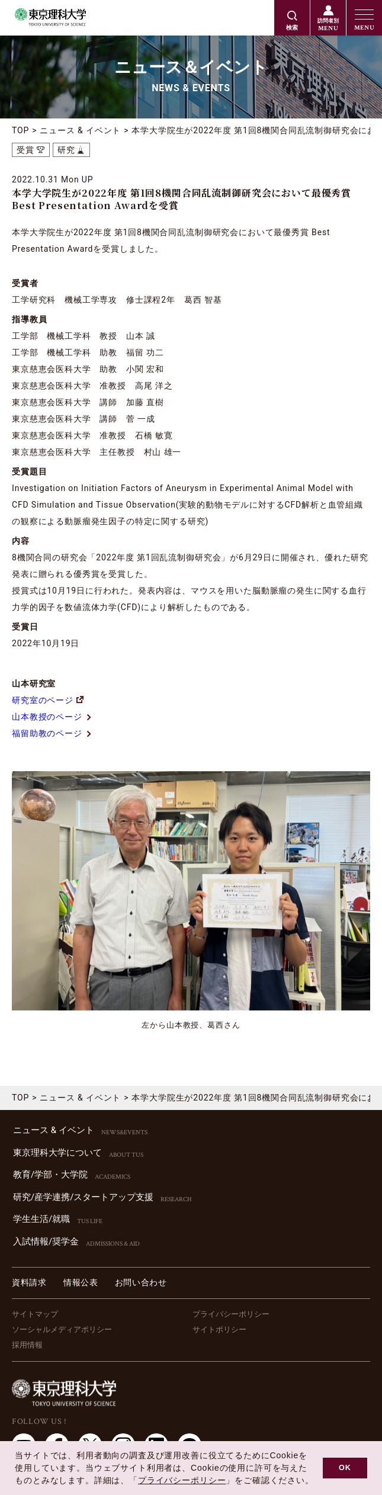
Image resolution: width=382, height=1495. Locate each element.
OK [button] (345, 1468)
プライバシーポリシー (230, 1314)
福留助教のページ (52, 733)
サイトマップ (35, 1314)
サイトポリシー (219, 1329)
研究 (66, 150)
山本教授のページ (52, 716)
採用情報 (27, 1344)
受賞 (25, 150)
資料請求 (29, 1282)
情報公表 (80, 1282)
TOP (20, 130)
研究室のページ (48, 700)
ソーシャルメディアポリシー (62, 1329)
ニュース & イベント (80, 130)
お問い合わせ (141, 1282)
